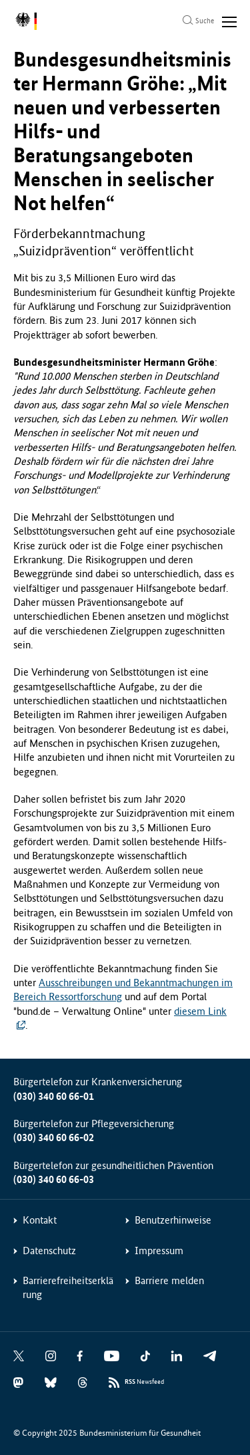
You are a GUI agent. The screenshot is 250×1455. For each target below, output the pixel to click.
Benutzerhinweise (173, 1220)
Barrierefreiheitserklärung (68, 1287)
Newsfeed (144, 1382)
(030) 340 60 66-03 (53, 1179)
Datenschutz (49, 1250)
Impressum (159, 1250)
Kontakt (40, 1220)
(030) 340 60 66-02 (53, 1137)
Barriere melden (169, 1280)
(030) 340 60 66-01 (53, 1096)
